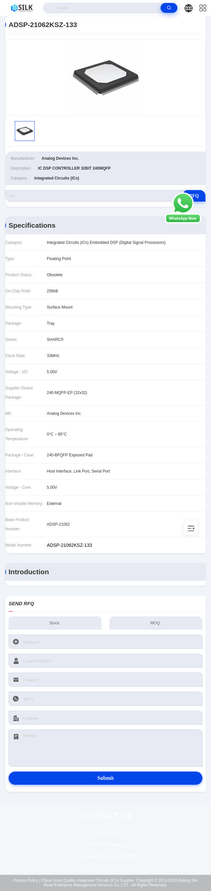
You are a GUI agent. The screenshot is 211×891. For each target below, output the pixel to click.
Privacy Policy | (27, 880)
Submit (105, 778)
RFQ (194, 195)
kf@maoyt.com (109, 844)
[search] (169, 8)
